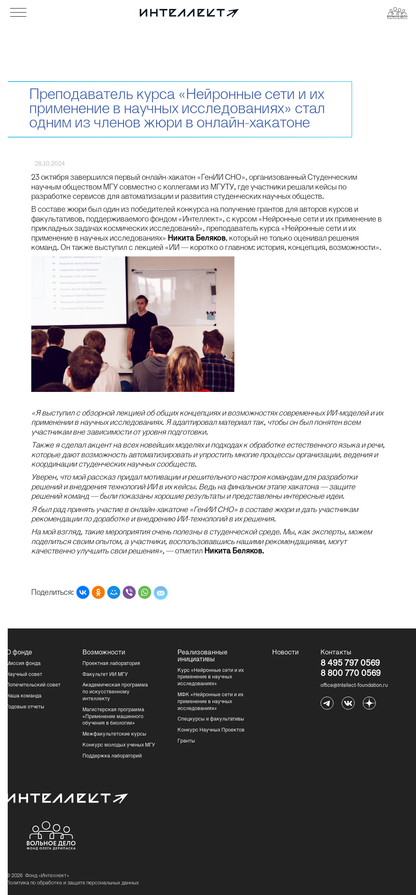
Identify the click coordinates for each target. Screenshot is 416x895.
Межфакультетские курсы (114, 734)
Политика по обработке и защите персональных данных (72, 883)
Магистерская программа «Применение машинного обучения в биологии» (113, 717)
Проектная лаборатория (111, 663)
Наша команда (23, 696)
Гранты (186, 741)
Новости (285, 653)
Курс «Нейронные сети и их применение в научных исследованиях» (211, 677)
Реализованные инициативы (198, 656)
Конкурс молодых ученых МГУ (118, 745)
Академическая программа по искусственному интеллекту (115, 692)
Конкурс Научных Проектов (211, 730)
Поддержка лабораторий (112, 756)
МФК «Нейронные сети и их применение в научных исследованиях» (210, 702)
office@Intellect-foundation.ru (354, 685)
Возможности (102, 653)
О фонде (19, 653)
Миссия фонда (23, 663)
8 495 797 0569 (350, 664)
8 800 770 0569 (351, 674)
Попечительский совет (33, 685)
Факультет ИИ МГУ (105, 674)
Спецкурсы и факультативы (211, 719)
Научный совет (24, 674)
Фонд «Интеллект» (47, 875)
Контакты (336, 653)
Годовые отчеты (25, 707)
